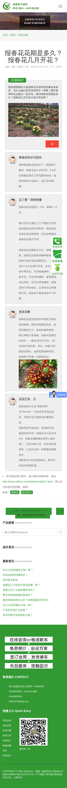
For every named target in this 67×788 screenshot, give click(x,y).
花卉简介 (27, 492)
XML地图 (49, 774)
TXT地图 (40, 774)
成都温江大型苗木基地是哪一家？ (21, 584)
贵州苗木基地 (10, 579)
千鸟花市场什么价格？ (15, 610)
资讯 (13, 34)
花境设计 (7, 740)
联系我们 (7, 755)
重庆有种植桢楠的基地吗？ (18, 595)
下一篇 (39, 513)
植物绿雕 (7, 745)
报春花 (15, 492)
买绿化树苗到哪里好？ (15, 574)
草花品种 (7, 720)
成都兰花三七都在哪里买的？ (19, 589)
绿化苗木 (7, 725)
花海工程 (7, 735)
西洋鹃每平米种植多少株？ (18, 615)
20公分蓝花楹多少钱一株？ (18, 605)
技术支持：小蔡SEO (12, 777)
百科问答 (23, 34)
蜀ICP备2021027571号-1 (23, 774)
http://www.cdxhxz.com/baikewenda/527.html (28, 481)
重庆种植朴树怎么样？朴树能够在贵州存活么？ (27, 600)
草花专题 (7, 730)
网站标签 (58, 774)
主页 (5, 34)
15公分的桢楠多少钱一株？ (18, 569)
